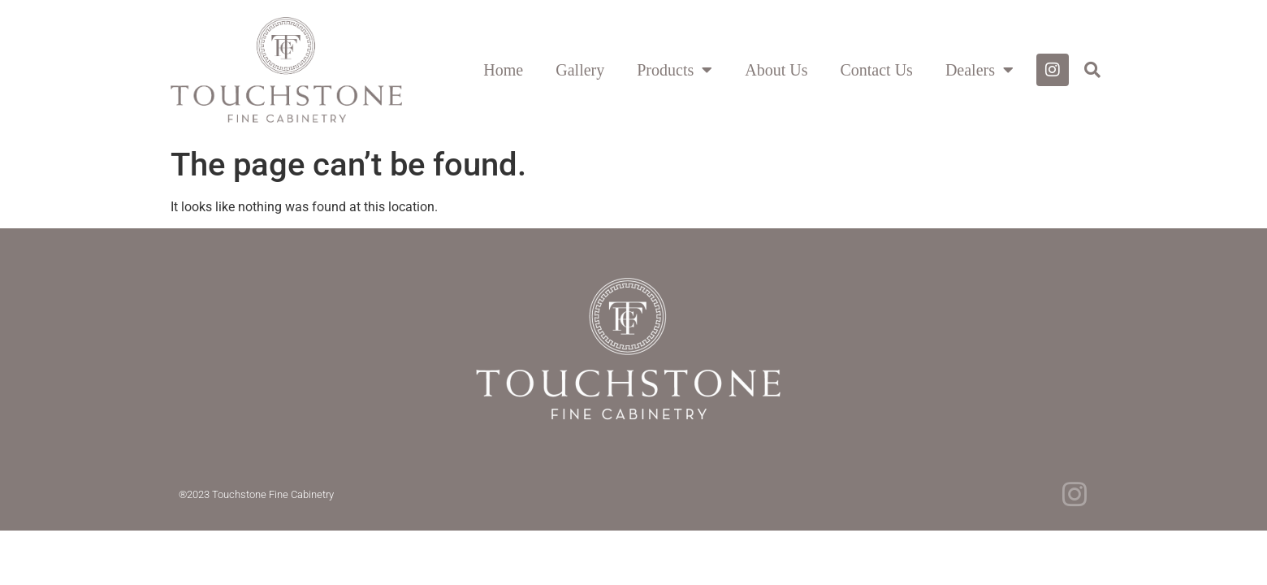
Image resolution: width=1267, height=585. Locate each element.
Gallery (580, 70)
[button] (1092, 70)
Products (674, 70)
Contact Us (876, 70)
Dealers (979, 70)
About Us (776, 70)
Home (503, 70)
